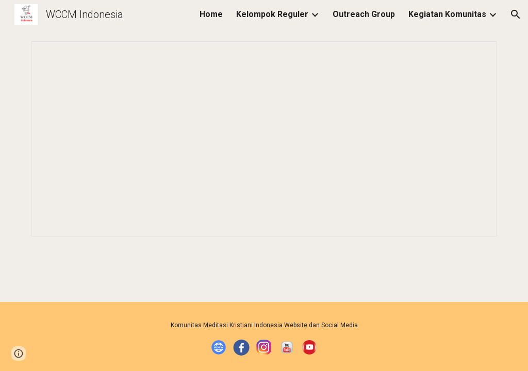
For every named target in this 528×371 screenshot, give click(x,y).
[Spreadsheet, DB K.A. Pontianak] (264, 139)
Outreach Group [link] (364, 14)
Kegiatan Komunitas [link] (447, 14)
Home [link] (211, 14)
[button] (515, 14)
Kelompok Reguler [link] (272, 14)
